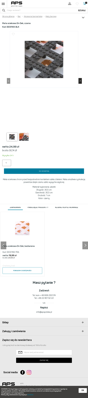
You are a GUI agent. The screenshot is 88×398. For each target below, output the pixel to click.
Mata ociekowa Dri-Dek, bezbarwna (19, 246)
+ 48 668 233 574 (48, 295)
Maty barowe (51, 16)
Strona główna (8, 16)
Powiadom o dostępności (22, 270)
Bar (19, 16)
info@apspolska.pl (44, 312)
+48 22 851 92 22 (46, 298)
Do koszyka (44, 171)
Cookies (30, 395)
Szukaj (82, 10)
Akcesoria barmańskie (33, 16)
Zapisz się (44, 360)
